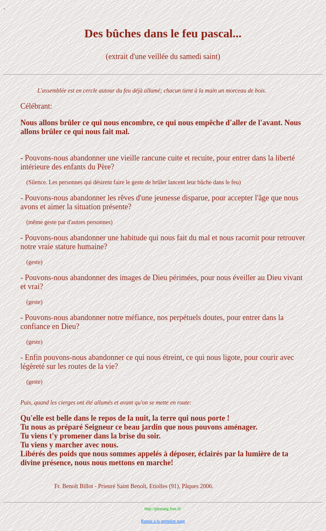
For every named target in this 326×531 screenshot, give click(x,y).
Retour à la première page (163, 521)
